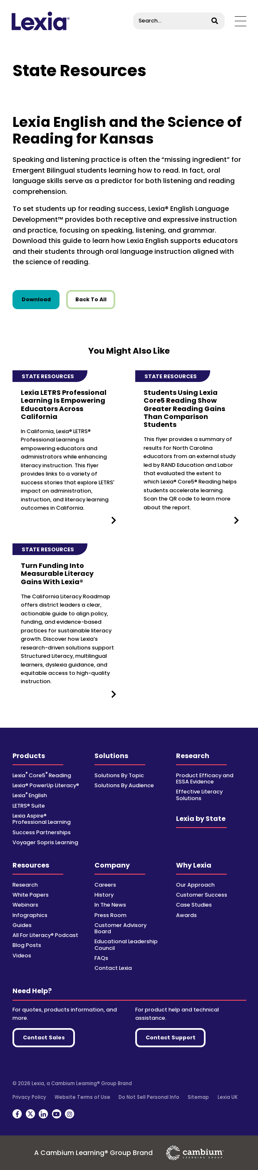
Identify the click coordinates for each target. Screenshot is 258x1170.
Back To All (91, 299)
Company (112, 865)
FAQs (101, 958)
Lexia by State (201, 819)
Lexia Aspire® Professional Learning (41, 818)
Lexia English (29, 795)
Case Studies (194, 904)
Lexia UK (228, 1097)
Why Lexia (193, 865)
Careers (105, 884)
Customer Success (201, 894)
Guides (22, 925)
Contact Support (170, 1037)
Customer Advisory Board (120, 928)
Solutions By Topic (119, 775)
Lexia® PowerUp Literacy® (45, 785)
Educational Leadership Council (126, 944)
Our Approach (195, 884)
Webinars (25, 904)
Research (192, 756)
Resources (30, 865)
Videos (21, 955)
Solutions (111, 756)
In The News (110, 904)
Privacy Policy (29, 1097)
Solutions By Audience (124, 785)
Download (41, 299)
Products (28, 756)
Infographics (29, 915)
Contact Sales (44, 1037)
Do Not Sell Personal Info (149, 1097)
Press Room (110, 915)
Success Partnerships (41, 832)
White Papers (30, 894)
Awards (186, 915)
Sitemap (198, 1097)
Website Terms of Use (82, 1097)
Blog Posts (26, 945)
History (104, 894)
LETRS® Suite (28, 805)
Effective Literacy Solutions (199, 794)
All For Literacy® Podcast (45, 935)
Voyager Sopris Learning (45, 842)
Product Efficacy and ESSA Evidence (204, 778)
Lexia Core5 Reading (41, 775)
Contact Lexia (113, 968)
